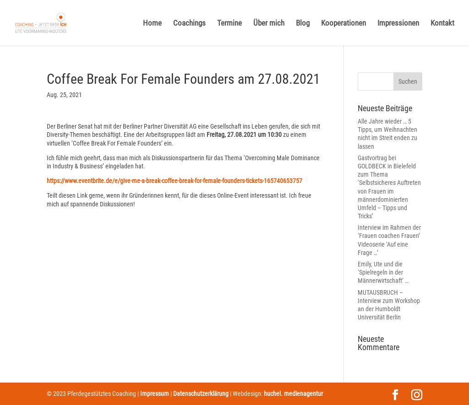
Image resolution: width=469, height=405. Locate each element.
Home (152, 23)
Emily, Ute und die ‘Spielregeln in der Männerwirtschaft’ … (383, 272)
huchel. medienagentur (293, 393)
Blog (303, 23)
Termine (229, 23)
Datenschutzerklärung (201, 393)
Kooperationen (343, 23)
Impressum (154, 393)
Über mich (268, 23)
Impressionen (398, 23)
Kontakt (442, 23)
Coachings (189, 23)
